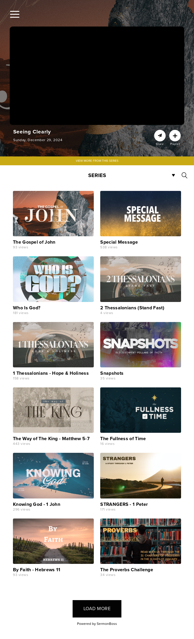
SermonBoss (107, 624)
